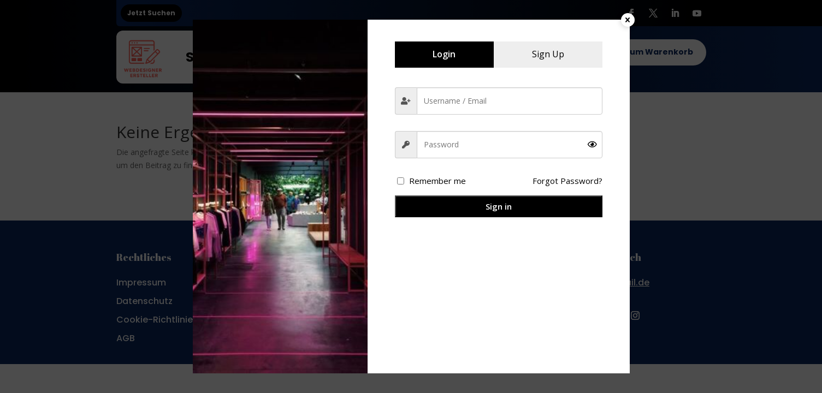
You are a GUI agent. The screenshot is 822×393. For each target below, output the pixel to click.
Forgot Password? (567, 180)
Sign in (499, 206)
